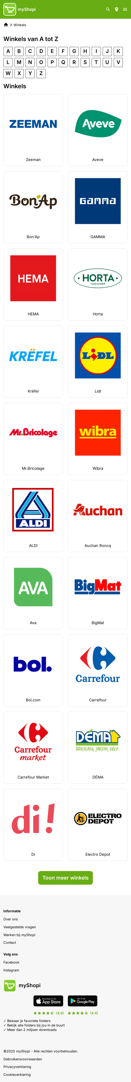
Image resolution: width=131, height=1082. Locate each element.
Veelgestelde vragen (19, 927)
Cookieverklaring (17, 1074)
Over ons (10, 919)
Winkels (20, 25)
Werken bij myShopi (19, 935)
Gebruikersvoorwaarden (22, 1059)
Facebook (11, 962)
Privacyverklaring (17, 1067)
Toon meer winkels (65, 878)
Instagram (11, 970)
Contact (9, 942)
